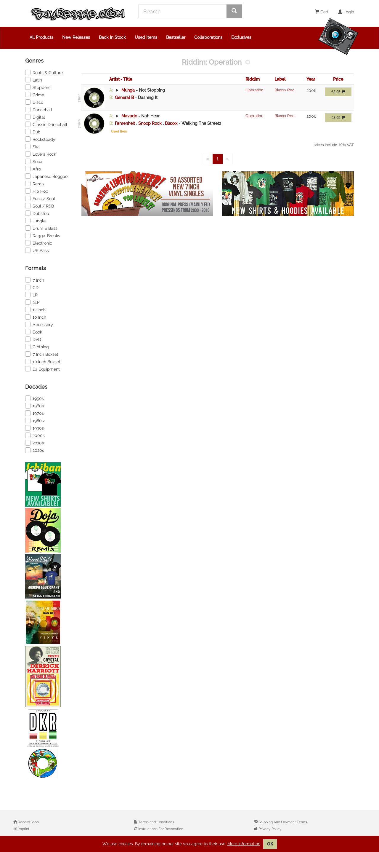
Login (346, 11)
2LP (32, 302)
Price (338, 79)
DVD (33, 339)
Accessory (39, 324)
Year (310, 79)
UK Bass (37, 250)
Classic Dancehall (46, 124)
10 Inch (35, 317)
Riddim (252, 79)
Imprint (23, 829)
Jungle (35, 220)
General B (124, 97)
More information (243, 843)
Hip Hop (36, 191)
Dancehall (38, 109)
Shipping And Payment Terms (282, 822)
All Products (41, 37)
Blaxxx (172, 123)
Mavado (129, 116)
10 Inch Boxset (42, 361)
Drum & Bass (41, 228)
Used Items (146, 37)
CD (31, 287)
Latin (33, 79)
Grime (34, 94)
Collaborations (208, 37)
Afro (33, 168)
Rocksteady (40, 139)
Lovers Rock (40, 154)
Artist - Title (120, 79)
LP (31, 294)
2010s (34, 442)
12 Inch (35, 309)
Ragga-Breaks (42, 235)
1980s (34, 420)
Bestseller (175, 37)
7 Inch (34, 280)
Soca (33, 161)
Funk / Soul (40, 198)
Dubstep (37, 213)
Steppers (37, 87)
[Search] (182, 11)
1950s (34, 398)
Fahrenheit (125, 123)
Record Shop (28, 822)
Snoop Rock (150, 123)
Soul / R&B (39, 205)
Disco (34, 102)
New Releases (76, 37)
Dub (33, 131)
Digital (35, 116)
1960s (34, 405)
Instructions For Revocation (160, 829)
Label (279, 79)
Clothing (37, 346)
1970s (34, 413)
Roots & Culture (44, 72)
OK (270, 844)
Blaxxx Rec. (284, 90)
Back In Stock (112, 37)
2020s (34, 450)
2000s (35, 435)
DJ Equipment (42, 368)
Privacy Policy (270, 829)
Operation (254, 90)
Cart (322, 11)
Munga (128, 90)
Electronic (38, 242)
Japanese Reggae (46, 176)
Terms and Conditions (155, 822)
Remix (34, 183)
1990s (34, 427)
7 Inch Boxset (41, 354)
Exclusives (241, 37)
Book (33, 331)
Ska (32, 146)
